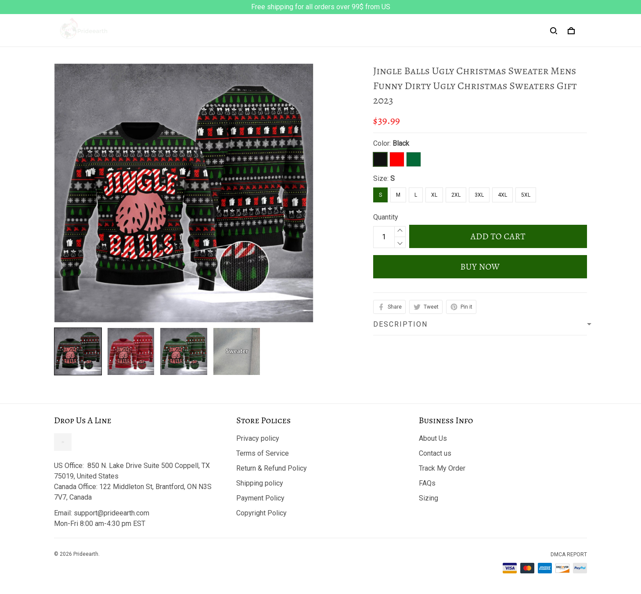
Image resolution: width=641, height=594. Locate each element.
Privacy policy (257, 438)
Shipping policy (259, 483)
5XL (525, 195)
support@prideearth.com (111, 513)
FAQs (427, 483)
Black (401, 143)
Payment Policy (260, 498)
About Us (433, 438)
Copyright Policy (261, 513)
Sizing (428, 498)
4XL (502, 195)
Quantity (385, 217)
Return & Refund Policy (271, 468)
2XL (456, 195)
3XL (479, 195)
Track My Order (442, 468)
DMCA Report (569, 554)
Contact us (435, 453)
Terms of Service (262, 453)
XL (434, 195)
